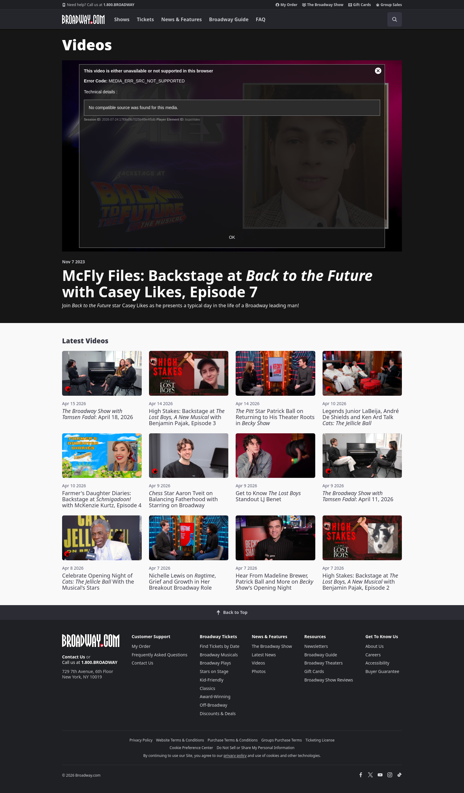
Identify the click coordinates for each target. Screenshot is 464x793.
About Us (374, 646)
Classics (207, 688)
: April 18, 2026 (97, 414)
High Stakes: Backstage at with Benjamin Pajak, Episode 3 (187, 417)
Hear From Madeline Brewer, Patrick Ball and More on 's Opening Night (274, 581)
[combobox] (367, 19)
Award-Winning (215, 696)
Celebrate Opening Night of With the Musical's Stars (98, 581)
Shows (122, 19)
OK (232, 237)
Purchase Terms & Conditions (233, 740)
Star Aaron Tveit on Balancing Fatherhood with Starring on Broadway (183, 499)
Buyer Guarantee (382, 671)
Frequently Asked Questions (159, 655)
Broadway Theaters (323, 663)
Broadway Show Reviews (328, 680)
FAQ (261, 19)
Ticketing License (320, 740)
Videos (258, 663)
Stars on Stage (214, 671)
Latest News (264, 655)
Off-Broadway (213, 705)
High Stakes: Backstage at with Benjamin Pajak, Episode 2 (360, 581)
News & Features (181, 19)
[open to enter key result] (394, 19)
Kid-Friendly (212, 680)
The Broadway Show (322, 4)
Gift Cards (359, 4)
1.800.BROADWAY (98, 4)
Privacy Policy (141, 740)
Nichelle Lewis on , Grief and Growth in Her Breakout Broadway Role (182, 581)
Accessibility (377, 663)
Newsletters (316, 646)
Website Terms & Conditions (180, 740)
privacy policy (235, 755)
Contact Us (73, 657)
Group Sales (389, 4)
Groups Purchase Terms (281, 740)
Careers (372, 655)
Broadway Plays (215, 663)
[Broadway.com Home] (83, 19)
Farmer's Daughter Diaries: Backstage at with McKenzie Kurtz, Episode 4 (101, 499)
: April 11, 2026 (358, 496)
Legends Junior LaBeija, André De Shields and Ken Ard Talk (361, 417)
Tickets (145, 19)
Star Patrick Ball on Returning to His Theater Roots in (275, 417)
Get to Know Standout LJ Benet (268, 496)
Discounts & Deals (218, 713)
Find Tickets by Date (220, 646)
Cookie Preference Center (191, 747)
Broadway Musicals (219, 655)
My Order (286, 4)
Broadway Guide (228, 19)
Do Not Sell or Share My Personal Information (255, 747)
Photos (259, 671)
